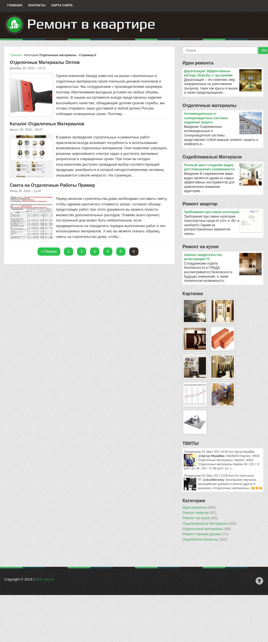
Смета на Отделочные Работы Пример (52, 185)
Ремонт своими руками (205, 534)
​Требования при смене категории (222, 212)
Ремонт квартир (199, 203)
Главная (14, 5)
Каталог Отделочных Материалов (47, 123)
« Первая (49, 251)
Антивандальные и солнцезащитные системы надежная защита (222, 118)
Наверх (259, 580)
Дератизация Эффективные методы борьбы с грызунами (222, 73)
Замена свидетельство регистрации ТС (222, 257)
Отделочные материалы (209, 105)
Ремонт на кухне (200, 246)
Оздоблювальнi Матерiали (212, 157)
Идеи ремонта (197, 63)
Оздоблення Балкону (204, 539)
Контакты (36, 5)
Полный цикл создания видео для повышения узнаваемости (222, 167)
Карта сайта (62, 5)
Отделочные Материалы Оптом (45, 62)
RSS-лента (44, 579)
